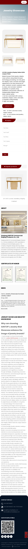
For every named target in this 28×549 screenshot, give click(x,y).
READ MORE (4, 308)
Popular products (11, 167)
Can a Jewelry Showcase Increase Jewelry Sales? (12, 295)
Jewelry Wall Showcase (12, 338)
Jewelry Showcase (19, 17)
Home (4, 17)
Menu (24, 2)
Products (9, 17)
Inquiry (9, 120)
